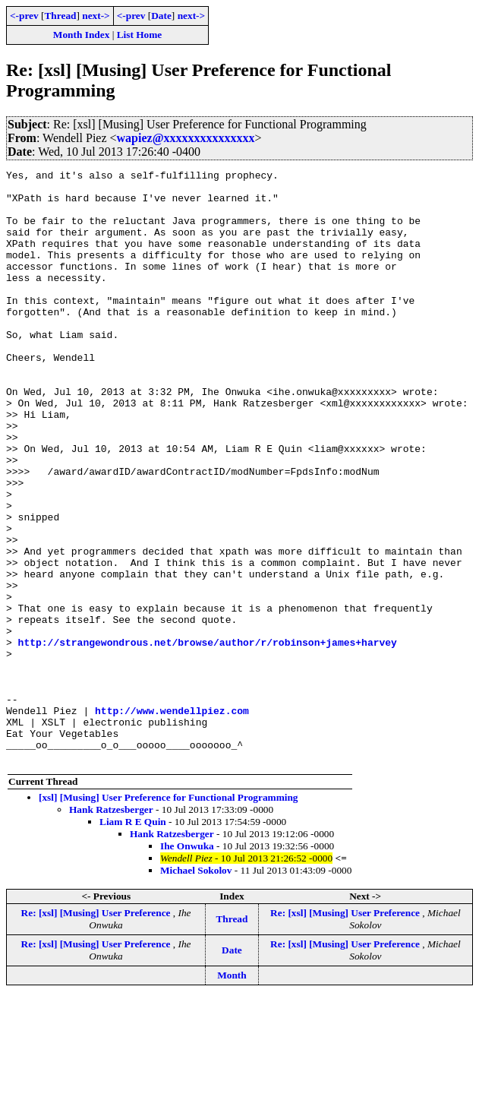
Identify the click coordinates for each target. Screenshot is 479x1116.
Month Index (81, 34)
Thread (60, 15)
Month (232, 1093)
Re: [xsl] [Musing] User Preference (97, 1031)
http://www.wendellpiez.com (172, 820)
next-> (95, 15)
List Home (139, 34)
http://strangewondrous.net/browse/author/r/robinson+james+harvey (207, 738)
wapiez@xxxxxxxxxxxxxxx (186, 137)
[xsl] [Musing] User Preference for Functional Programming (168, 916)
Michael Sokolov (196, 988)
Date (161, 15)
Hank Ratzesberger (111, 928)
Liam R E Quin (132, 940)
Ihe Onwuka (187, 964)
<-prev (24, 15)
